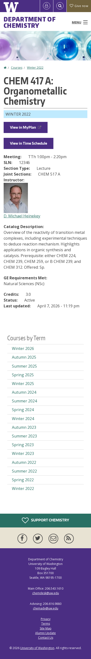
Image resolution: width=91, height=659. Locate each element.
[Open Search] (59, 6)
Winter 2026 (23, 348)
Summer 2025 (24, 366)
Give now (79, 6)
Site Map (45, 628)
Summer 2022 (24, 471)
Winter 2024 (23, 418)
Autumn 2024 (24, 392)
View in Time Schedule (28, 143)
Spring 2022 (23, 479)
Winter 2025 (23, 383)
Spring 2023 (23, 444)
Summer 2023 (24, 436)
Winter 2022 (35, 68)
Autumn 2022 (24, 462)
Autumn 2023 (24, 427)
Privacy (45, 619)
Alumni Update (45, 633)
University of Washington (37, 648)
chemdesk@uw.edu (45, 593)
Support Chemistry (45, 520)
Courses (16, 68)
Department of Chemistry (30, 22)
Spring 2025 (23, 375)
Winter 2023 (23, 453)
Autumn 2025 (24, 357)
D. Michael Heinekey (22, 216)
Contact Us (45, 638)
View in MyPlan (25, 127)
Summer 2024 (24, 401)
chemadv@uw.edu (45, 608)
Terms (45, 624)
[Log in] (46, 6)
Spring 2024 (23, 409)
